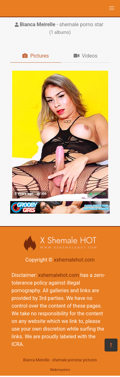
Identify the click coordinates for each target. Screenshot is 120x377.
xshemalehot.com (74, 260)
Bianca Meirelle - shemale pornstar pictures (60, 360)
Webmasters (60, 370)
